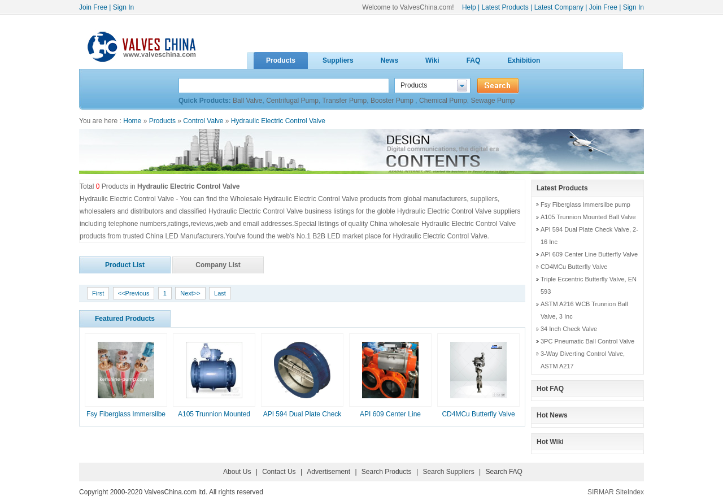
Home (132, 121)
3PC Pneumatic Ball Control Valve (587, 341)
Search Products (387, 472)
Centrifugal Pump (292, 101)
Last (220, 293)
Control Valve (203, 121)
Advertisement (328, 472)
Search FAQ (504, 472)
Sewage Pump (493, 101)
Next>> (190, 293)
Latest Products (504, 7)
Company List (217, 265)
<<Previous (134, 293)
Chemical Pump (443, 101)
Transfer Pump (344, 101)
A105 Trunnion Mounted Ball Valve (588, 217)
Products (162, 121)
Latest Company (558, 7)
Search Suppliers (448, 472)
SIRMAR (600, 492)
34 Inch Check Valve (569, 328)
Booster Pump (393, 101)
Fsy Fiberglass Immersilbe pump (585, 204)
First (98, 293)
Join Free (93, 7)
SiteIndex (630, 492)
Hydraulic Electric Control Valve (278, 121)
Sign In (123, 7)
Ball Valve (247, 101)
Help (469, 7)
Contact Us (278, 472)
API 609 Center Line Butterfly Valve (589, 254)
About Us (237, 472)
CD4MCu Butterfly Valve (478, 414)
